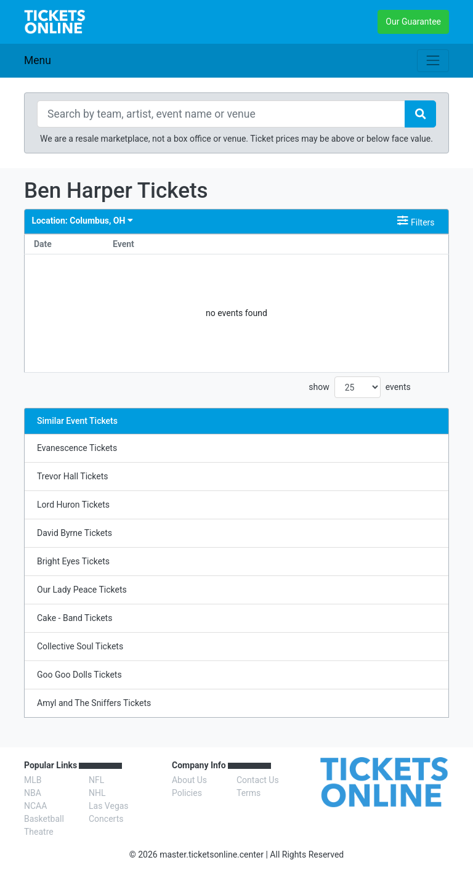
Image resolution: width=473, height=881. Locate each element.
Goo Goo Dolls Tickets (79, 675)
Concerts (106, 819)
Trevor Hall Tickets (72, 476)
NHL (97, 793)
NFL (96, 780)
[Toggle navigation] (433, 60)
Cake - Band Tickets (74, 618)
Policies (187, 793)
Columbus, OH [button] (81, 220)
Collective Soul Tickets (80, 646)
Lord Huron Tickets (73, 505)
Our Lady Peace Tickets (82, 590)
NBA (32, 793)
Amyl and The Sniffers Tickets (94, 703)
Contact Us (257, 780)
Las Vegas (109, 806)
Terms (248, 793)
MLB (33, 780)
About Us (189, 780)
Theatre (39, 832)
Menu (37, 60)
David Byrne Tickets (74, 533)
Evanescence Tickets (77, 448)
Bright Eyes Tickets (73, 561)
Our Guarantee (413, 21)
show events (359, 387)
